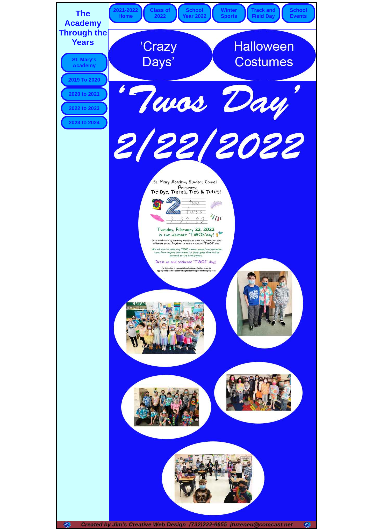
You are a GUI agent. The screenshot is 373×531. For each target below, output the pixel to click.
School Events (298, 13)
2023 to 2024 (84, 122)
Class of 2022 (160, 13)
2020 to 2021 (84, 94)
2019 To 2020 (84, 80)
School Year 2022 (194, 13)
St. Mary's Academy (84, 62)
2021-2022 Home (125, 13)
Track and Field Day (263, 13)
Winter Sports (229, 13)
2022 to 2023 (84, 108)
